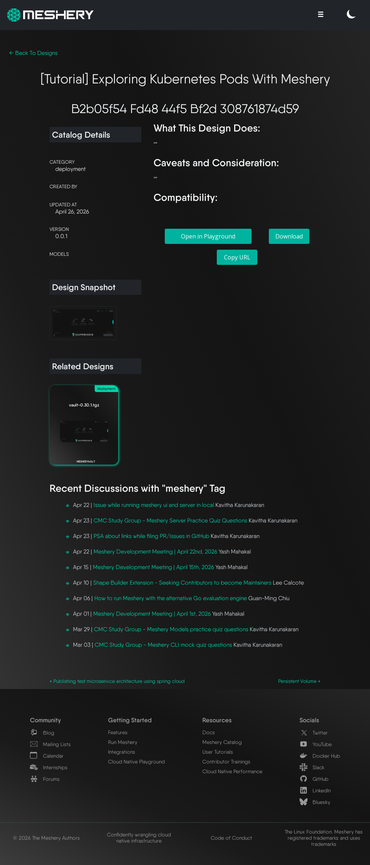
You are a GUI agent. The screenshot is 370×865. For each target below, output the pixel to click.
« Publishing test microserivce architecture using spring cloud (117, 681)
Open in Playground (208, 236)
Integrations (121, 752)
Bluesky (315, 802)
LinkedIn (315, 790)
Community (45, 720)
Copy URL (237, 257)
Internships (49, 767)
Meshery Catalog (222, 742)
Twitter (314, 733)
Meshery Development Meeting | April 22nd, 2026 (155, 551)
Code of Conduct (231, 838)
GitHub (314, 779)
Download (289, 236)
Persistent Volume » (299, 681)
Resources (217, 720)
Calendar (47, 756)
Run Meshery (122, 742)
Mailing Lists (50, 744)
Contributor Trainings (226, 761)
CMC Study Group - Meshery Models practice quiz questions (171, 629)
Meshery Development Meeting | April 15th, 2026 (153, 567)
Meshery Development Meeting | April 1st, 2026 (152, 613)
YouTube (316, 744)
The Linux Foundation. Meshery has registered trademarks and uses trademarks (324, 838)
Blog (42, 733)
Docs (208, 732)
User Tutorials (217, 752)
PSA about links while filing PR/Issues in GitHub (151, 536)
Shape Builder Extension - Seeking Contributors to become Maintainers (182, 582)
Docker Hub (320, 756)
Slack (312, 767)
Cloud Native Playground (136, 761)
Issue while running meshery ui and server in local (154, 505)
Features (118, 732)
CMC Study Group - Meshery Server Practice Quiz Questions (170, 520)
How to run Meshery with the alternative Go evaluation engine (170, 598)
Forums (45, 779)
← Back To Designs (33, 53)
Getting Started (130, 720)
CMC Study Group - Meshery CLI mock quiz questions (163, 644)
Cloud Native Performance (232, 771)
